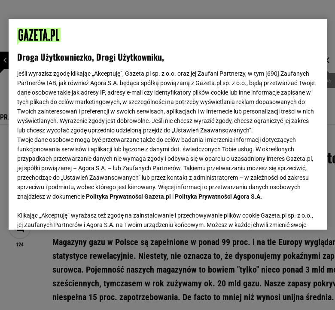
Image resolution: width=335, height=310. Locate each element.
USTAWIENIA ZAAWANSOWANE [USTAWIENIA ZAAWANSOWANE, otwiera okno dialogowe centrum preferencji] (73, 212)
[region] (168, 124)
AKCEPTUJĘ (289, 212)
